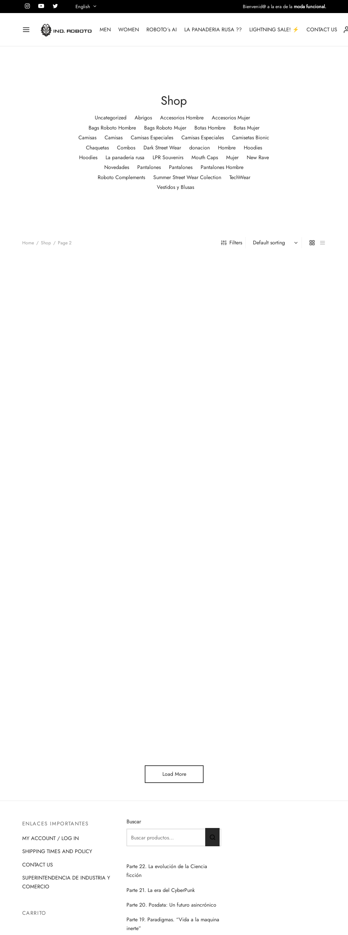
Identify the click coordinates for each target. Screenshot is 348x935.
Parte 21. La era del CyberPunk (160, 890)
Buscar (133, 821)
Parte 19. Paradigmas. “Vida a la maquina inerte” (172, 924)
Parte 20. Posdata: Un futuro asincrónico (171, 905)
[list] (322, 242)
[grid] (312, 242)
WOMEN (128, 29)
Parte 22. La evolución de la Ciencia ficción (166, 871)
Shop (46, 242)
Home (28, 242)
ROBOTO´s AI (161, 29)
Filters (231, 242)
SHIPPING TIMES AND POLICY (57, 851)
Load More (174, 774)
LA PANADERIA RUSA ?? (213, 29)
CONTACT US (322, 29)
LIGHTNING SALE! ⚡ (274, 29)
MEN (105, 29)
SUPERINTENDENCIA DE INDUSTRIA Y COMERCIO (66, 882)
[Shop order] (274, 243)
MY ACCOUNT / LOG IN (50, 838)
